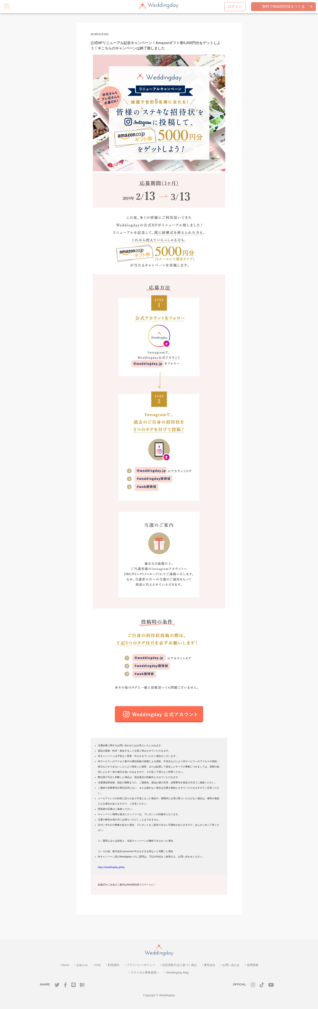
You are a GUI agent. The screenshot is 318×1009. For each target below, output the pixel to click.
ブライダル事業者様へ (144, 972)
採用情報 (251, 965)
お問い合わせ (230, 965)
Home (64, 965)
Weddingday (167, 995)
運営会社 (209, 965)
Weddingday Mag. (177, 972)
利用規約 (112, 965)
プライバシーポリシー (140, 965)
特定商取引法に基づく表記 (178, 965)
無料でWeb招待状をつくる (286, 6)
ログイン (235, 6)
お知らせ (81, 965)
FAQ (97, 965)
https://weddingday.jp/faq (111, 867)
